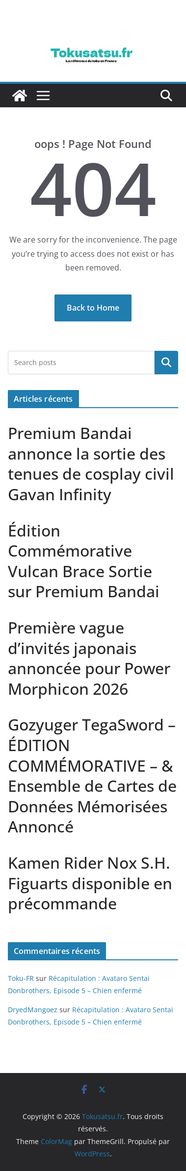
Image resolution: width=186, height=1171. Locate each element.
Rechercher (166, 362)
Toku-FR (21, 978)
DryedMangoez (32, 1009)
